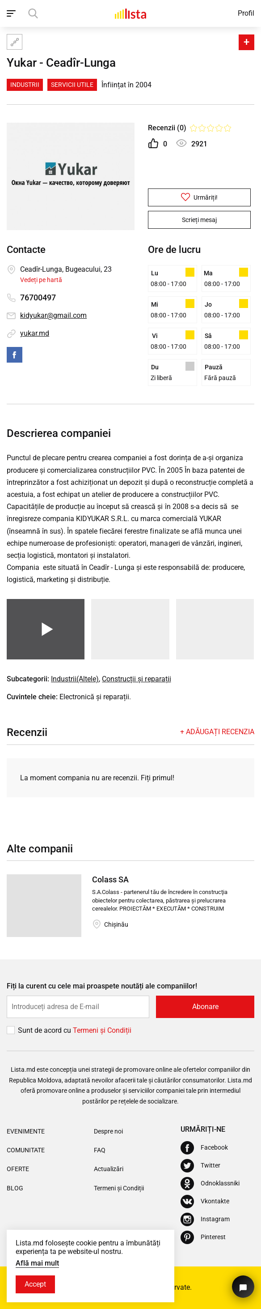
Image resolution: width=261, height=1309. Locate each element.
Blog (15, 1188)
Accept (35, 1284)
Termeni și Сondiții (102, 1030)
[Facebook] (204, 1148)
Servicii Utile (72, 84)
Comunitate (26, 1150)
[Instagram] (205, 1219)
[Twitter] (200, 1165)
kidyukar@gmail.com (53, 315)
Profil (246, 13)
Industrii (24, 84)
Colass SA (110, 879)
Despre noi (108, 1131)
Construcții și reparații (136, 679)
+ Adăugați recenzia (217, 731)
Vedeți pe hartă (41, 279)
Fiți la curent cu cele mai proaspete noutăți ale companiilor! (102, 986)
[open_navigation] (12, 13)
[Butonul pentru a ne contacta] (243, 1286)
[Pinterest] (203, 1237)
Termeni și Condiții (119, 1188)
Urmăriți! (199, 197)
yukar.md (34, 333)
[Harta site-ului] (14, 42)
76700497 (38, 297)
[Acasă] (130, 13)
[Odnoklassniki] (210, 1183)
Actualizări (108, 1168)
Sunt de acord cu (45, 1030)
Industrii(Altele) (75, 679)
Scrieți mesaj (199, 219)
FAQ (99, 1150)
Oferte (18, 1168)
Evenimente (26, 1131)
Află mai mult (37, 1263)
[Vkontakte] (205, 1201)
